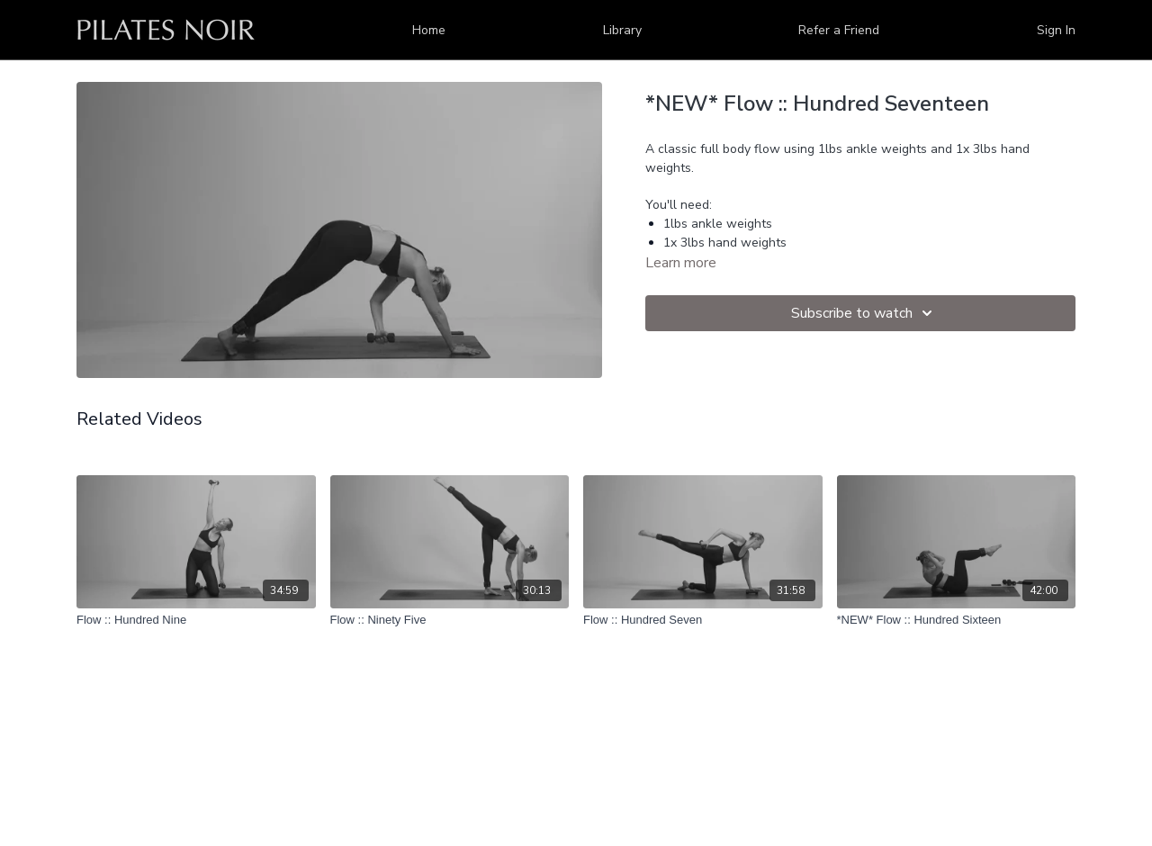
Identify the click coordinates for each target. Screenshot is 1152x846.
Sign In (1056, 30)
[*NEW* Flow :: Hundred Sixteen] (956, 620)
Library (622, 30)
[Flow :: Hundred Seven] (703, 620)
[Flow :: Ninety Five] (450, 620)
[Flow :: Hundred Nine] (196, 620)
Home (429, 30)
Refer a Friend (838, 30)
